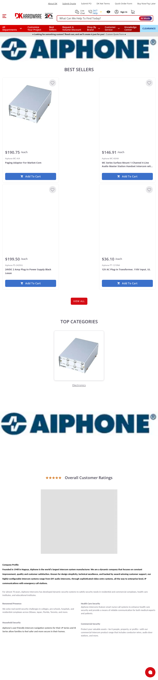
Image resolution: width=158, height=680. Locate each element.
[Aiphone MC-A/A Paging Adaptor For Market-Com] (30, 104)
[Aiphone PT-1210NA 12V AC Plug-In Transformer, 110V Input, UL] (127, 211)
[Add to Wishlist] (52, 82)
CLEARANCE (149, 28)
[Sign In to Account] (123, 12)
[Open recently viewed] (108, 12)
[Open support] (150, 672)
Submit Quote (69, 3)
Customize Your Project (34, 28)
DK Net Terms (103, 3)
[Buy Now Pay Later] (146, 3)
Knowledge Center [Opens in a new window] (130, 28)
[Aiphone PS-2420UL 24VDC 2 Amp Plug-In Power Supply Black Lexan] (30, 211)
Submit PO (86, 3)
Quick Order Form (123, 3)
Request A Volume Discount (71, 28)
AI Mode (145, 18)
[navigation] (112, 28)
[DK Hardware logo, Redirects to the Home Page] (30, 16)
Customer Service (110, 28)
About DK (52, 3)
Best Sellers (52, 28)
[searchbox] (104, 18)
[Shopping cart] (133, 12)
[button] (4, 15)
